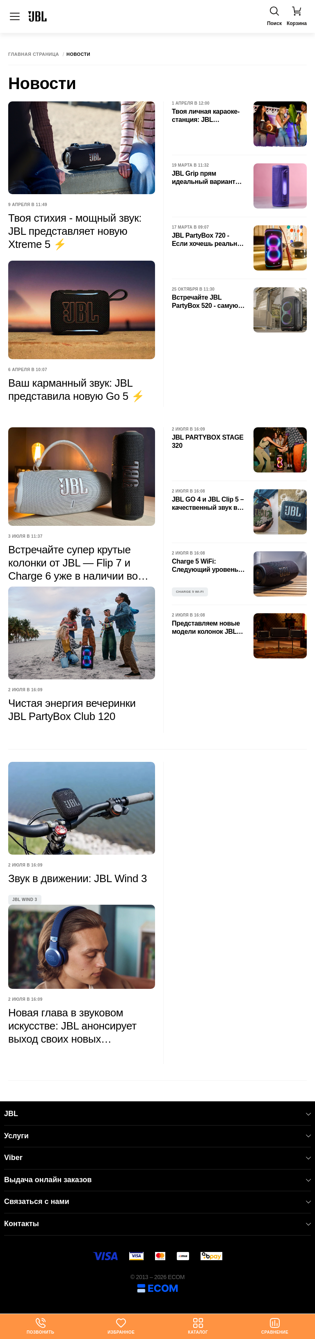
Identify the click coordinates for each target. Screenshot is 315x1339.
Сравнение (274, 1326)
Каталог (198, 1326)
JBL (157, 1114)
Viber (157, 1157)
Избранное (121, 1326)
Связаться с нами (157, 1201)
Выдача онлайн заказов (157, 1180)
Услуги (157, 1136)
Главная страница (33, 54)
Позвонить (40, 1326)
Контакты (157, 1224)
